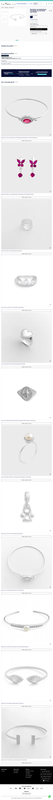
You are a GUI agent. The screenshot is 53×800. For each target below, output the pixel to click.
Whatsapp (46, 780)
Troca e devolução (29, 775)
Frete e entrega (28, 777)
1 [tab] (16, 40)
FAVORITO (50, 134)
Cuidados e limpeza (6, 63)
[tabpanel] (17, 17)
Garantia (4, 60)
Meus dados (16, 772)
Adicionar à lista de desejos (49, 10)
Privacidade (28, 772)
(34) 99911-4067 (46, 771)
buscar (31, 3)
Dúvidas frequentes (46, 774)
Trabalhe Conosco (46, 776)
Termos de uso (28, 774)
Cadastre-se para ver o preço (26, 140)
